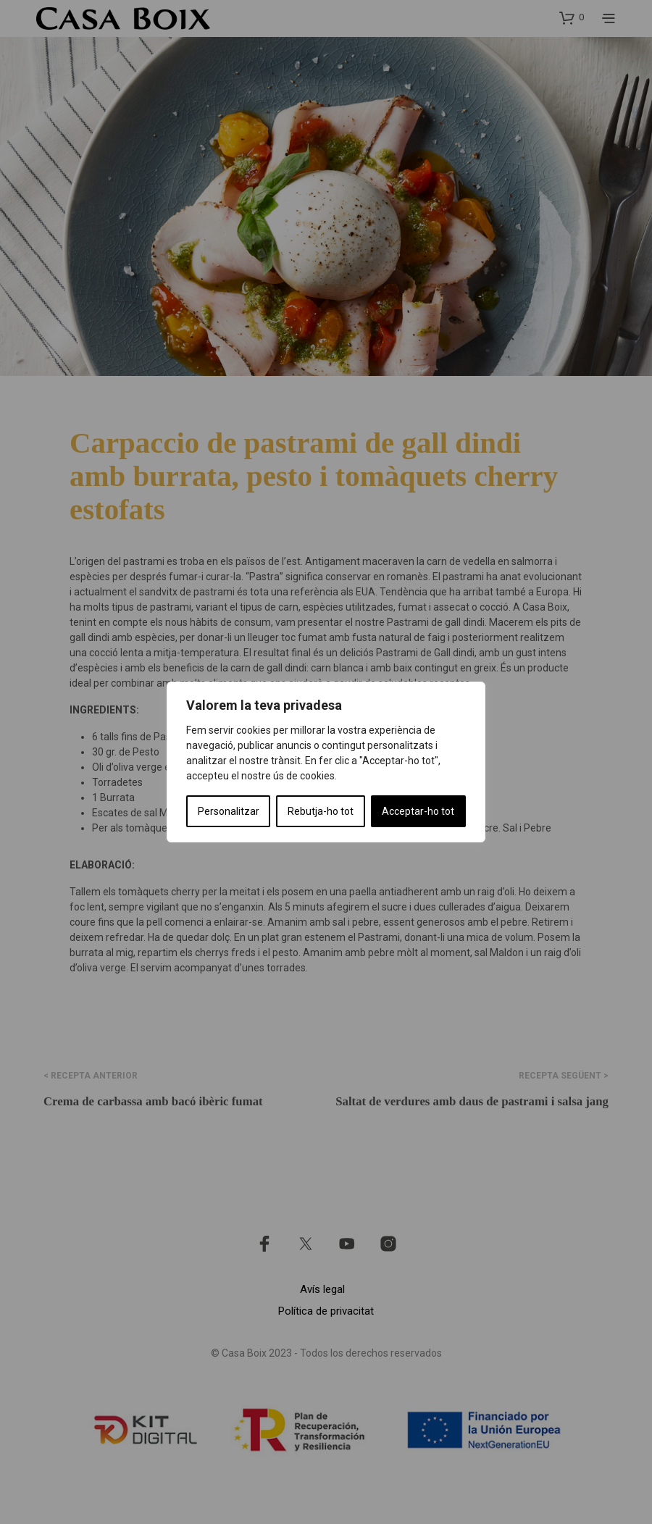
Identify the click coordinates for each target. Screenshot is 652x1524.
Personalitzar (228, 811)
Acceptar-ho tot (418, 811)
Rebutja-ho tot (321, 811)
